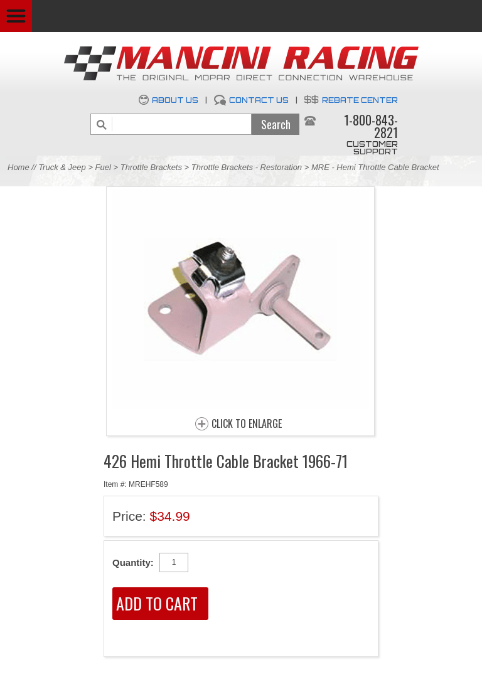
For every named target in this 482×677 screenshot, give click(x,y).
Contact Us (259, 100)
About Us (175, 100)
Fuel (104, 167)
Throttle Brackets (151, 167)
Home (18, 167)
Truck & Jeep (62, 167)
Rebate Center (360, 100)
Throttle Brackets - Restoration (246, 167)
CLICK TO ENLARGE (247, 424)
